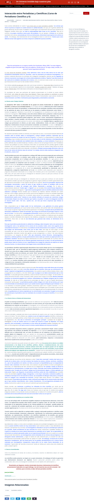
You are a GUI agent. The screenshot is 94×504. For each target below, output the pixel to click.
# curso (7, 490)
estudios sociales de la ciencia (43, 87)
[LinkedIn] (18, 498)
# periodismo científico (16, 490)
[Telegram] (23, 498)
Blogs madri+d (9, 6)
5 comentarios (13, 21)
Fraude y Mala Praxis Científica (47, 20)
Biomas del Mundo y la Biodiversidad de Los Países (73, 6)
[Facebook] (69, 2)
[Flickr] (75, 2)
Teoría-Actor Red (48, 85)
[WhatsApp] (29, 498)
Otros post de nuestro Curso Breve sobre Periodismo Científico (21, 479)
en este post (20, 85)
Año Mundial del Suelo (39, 6)
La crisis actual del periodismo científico (16, 72)
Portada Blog (17, 6)
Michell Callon (12, 89)
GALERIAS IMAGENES (27, 6)
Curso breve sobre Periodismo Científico (31, 20)
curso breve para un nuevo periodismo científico (40, 26)
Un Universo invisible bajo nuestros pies (33, 1)
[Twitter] (72, 2)
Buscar (86, 13)
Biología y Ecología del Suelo (52, 6)
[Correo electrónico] (34, 498)
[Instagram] (78, 2)
